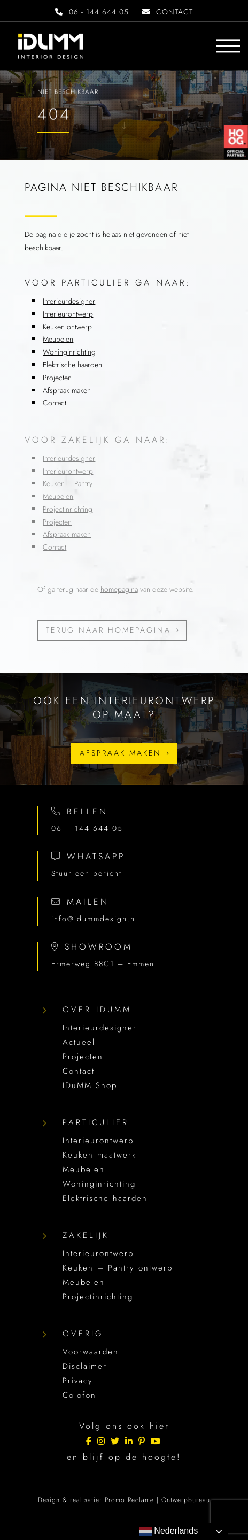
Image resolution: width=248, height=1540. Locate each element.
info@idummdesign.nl (94, 918)
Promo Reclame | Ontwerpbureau (157, 1500)
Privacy (78, 1381)
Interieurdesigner (69, 301)
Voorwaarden (91, 1352)
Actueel (79, 1042)
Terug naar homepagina (108, 630)
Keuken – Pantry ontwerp (118, 1268)
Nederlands (168, 1531)
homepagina (119, 589)
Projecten (57, 377)
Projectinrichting (67, 509)
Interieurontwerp (68, 314)
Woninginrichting (69, 351)
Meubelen (58, 339)
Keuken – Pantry (67, 483)
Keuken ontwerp (67, 326)
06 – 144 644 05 (87, 828)
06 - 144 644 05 (92, 11)
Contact (54, 402)
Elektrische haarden (72, 364)
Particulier (96, 1122)
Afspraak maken (67, 390)
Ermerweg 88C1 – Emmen (102, 963)
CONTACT (167, 11)
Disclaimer (85, 1366)
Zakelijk (86, 1235)
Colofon (79, 1395)
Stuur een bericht (86, 873)
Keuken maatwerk (99, 1155)
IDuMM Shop (90, 1085)
